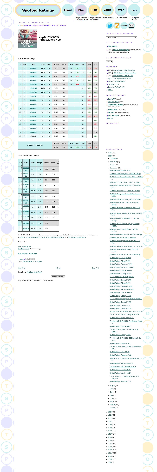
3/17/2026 (33, 124)
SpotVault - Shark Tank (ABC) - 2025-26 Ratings (125, 199)
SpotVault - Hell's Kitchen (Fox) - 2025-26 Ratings (126, 234)
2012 (110, 450)
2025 (110, 156)
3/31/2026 (33, 132)
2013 (110, 447)
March (112, 401)
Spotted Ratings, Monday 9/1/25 (120, 373)
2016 (110, 437)
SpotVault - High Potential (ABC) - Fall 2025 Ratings (44, 25)
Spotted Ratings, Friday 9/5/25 (120, 352)
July (111, 389)
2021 (110, 421)
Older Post (95, 268)
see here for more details (28, 237)
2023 (110, 415)
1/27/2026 (33, 108)
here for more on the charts (77, 237)
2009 (110, 459)
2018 (110, 431)
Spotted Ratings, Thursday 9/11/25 (121, 308)
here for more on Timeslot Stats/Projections (50, 237)
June (112, 392)
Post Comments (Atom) (34, 272)
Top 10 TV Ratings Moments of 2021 (120, 78)
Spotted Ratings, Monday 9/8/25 (120, 335)
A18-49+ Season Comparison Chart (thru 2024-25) (126, 311)
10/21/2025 (33, 88)
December (113, 158)
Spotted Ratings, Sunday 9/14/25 (120, 302)
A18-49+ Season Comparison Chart (124, 73)
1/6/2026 (33, 96)
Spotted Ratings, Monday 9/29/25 (120, 170)
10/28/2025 (33, 92)
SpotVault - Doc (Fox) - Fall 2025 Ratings (123, 238)
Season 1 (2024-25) (24, 246)
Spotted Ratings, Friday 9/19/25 (120, 283)
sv (33, 261)
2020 (110, 424)
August (112, 386)
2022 (110, 418)
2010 (110, 456)
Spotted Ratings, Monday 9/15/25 (120, 296)
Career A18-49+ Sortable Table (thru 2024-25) (124, 315)
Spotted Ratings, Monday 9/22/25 (120, 274)
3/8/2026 (26, 223)
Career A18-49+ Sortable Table (123, 76)
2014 (110, 443)
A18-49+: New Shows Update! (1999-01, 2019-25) (126, 299)
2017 (110, 434)
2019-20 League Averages (116, 81)
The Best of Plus (113, 84)
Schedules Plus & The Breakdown (124, 70)
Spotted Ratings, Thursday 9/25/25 (121, 264)
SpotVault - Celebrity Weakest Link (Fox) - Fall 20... (126, 246)
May (111, 395)
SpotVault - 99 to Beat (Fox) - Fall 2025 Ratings (125, 255)
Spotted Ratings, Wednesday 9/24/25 (122, 267)
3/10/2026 (33, 120)
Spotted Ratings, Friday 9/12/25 (120, 305)
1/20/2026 (33, 104)
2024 (110, 412)
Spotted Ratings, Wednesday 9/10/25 (122, 318)
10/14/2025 (33, 84)
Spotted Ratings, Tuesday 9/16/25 (121, 292)
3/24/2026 (33, 128)
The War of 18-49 (23, 249)
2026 (110, 153)
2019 (110, 428)
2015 (110, 440)
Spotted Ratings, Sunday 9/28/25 (120, 258)
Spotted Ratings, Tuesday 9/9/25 (120, 326)
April (111, 398)
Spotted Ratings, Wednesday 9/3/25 (121, 363)
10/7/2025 (33, 80)
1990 (110, 462)
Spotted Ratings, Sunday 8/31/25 (120, 381)
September (114, 168)
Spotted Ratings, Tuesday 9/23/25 (121, 270)
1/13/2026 (33, 100)
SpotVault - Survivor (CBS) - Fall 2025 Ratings (125, 191)
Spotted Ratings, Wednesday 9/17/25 (122, 289)
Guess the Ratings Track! (116, 87)
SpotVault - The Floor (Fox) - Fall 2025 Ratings (125, 182)
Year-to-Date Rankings (121, 50)
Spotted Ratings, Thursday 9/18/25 (121, 286)
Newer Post (21, 268)
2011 (110, 453)
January (113, 408)
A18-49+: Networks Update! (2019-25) (122, 277)
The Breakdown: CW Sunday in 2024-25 (123, 367)
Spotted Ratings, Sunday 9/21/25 (120, 280)
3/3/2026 (33, 116)
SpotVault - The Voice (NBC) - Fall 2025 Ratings (125, 174)
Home (59, 268)
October (113, 165)
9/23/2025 (33, 72)
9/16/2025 (33, 68)
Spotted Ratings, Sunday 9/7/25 (120, 343)
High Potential (27, 261)
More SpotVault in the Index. (27, 253)
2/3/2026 (33, 112)
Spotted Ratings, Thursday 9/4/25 (120, 355)
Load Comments (58, 277)
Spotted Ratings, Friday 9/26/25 (120, 261)
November (113, 162)
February (113, 405)
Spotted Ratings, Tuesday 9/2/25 (120, 370)
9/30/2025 (33, 76)
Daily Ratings (112, 46)
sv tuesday (38, 261)
